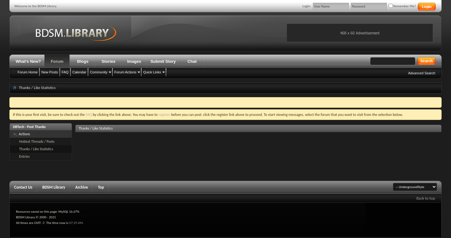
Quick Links (152, 72)
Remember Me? (402, 6)
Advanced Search (421, 73)
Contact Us (23, 187)
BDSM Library (53, 187)
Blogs (82, 61)
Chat (192, 61)
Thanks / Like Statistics (36, 149)
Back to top (425, 198)
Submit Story (163, 61)
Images (134, 61)
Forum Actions (125, 72)
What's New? (28, 61)
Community (98, 72)
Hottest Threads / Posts (36, 141)
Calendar (79, 72)
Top (101, 187)
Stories (108, 61)
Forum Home (28, 72)
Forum (57, 61)
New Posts (49, 72)
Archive (81, 187)
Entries (24, 156)
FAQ (65, 72)
